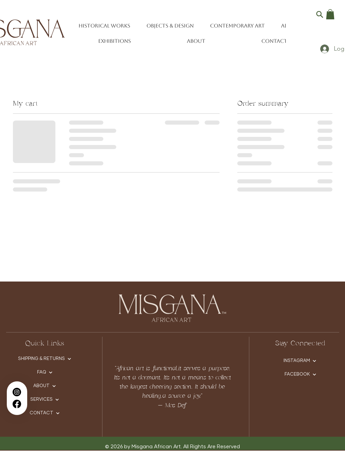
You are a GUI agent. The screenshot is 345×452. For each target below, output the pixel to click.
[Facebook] (17, 404)
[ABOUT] (45, 386)
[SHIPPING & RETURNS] (45, 359)
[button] (330, 14)
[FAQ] (45, 372)
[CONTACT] (45, 413)
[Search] (319, 14)
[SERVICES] (45, 399)
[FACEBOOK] (300, 374)
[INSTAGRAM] (300, 361)
